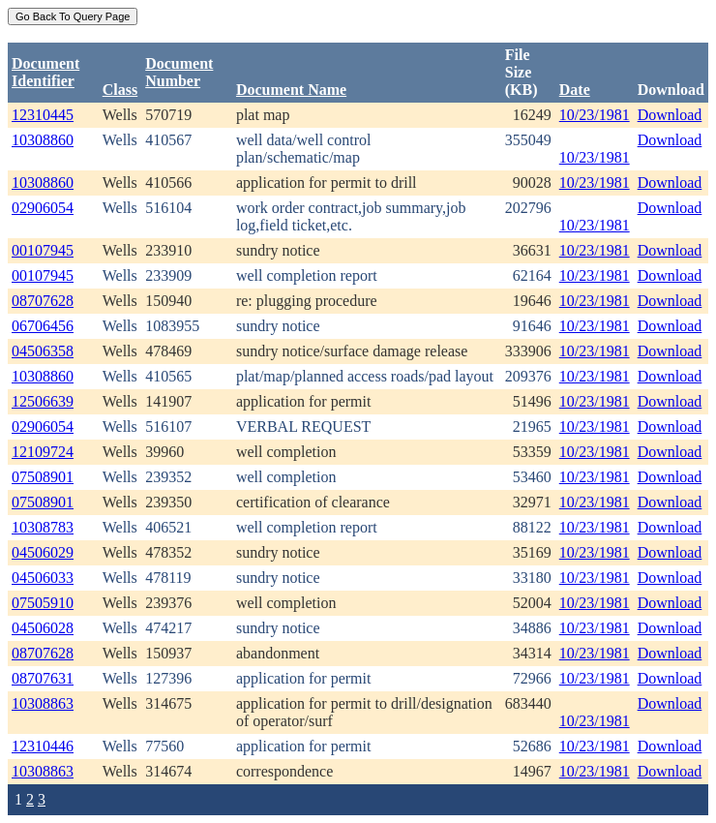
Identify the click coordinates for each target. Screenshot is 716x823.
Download (670, 115)
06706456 (43, 326)
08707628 (43, 300)
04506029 (43, 552)
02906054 (43, 207)
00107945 (43, 250)
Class (120, 89)
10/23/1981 (594, 115)
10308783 (43, 527)
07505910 (43, 602)
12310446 (43, 746)
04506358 (43, 351)
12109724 (43, 451)
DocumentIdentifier (45, 72)
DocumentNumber (179, 72)
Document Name (291, 89)
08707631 (43, 678)
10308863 (43, 703)
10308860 (43, 140)
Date (574, 89)
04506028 (43, 628)
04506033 (43, 577)
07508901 (43, 477)
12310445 (43, 115)
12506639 (43, 401)
